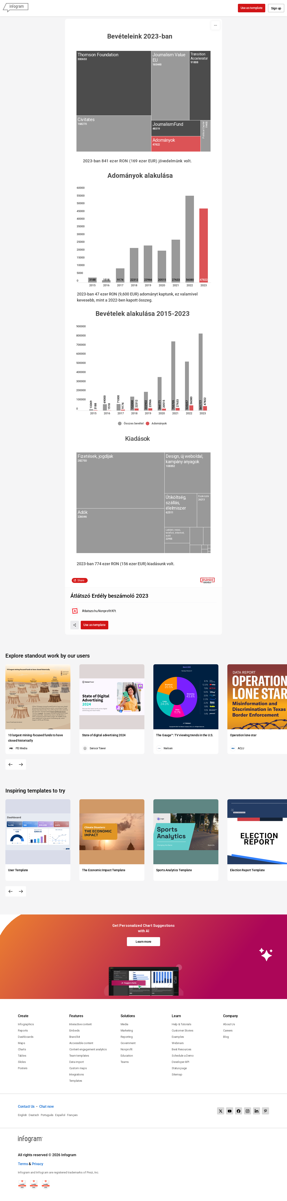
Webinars (178, 1043)
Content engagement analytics (88, 1049)
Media (124, 1024)
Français (72, 1115)
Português (47, 1115)
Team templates (79, 1055)
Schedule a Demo (183, 1055)
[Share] (74, 625)
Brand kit (74, 1036)
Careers (228, 1030)
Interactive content (80, 1024)
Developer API (180, 1062)
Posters (22, 1068)
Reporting (127, 1036)
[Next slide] (21, 764)
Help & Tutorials (181, 1024)
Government (128, 1043)
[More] (215, 25)
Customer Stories (182, 1030)
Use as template (252, 8)
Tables (22, 1055)
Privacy (37, 1164)
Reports (23, 1030)
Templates (75, 1080)
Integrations (76, 1074)
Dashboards (25, 1036)
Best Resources (181, 1049)
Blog (226, 1036)
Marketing (127, 1030)
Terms (23, 1164)
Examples (178, 1036)
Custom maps (78, 1068)
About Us (229, 1024)
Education (127, 1055)
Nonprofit (127, 1049)
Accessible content (81, 1043)
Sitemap (177, 1074)
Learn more (143, 941)
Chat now (46, 1106)
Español (60, 1115)
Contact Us (26, 1106)
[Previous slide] (10, 764)
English (22, 1115)
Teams (125, 1062)
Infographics (26, 1024)
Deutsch (34, 1115)
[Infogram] (15, 8)
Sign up (276, 8)
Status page (179, 1068)
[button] (132, 423)
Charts (22, 1049)
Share (80, 580)
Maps (21, 1043)
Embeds (74, 1030)
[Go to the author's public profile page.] (93, 610)
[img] (113, 83)
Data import (76, 1062)
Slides (22, 1062)
